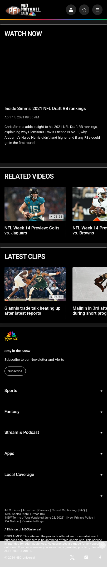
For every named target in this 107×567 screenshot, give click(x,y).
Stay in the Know (17, 351)
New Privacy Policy (80, 517)
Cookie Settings (33, 521)
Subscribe (15, 371)
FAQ (82, 510)
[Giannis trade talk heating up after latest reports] (35, 284)
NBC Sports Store (17, 514)
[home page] (23, 10)
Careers (43, 510)
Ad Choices (12, 510)
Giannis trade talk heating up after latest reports (32, 311)
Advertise (29, 510)
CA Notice (12, 521)
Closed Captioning (64, 510)
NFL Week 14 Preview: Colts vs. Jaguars (32, 230)
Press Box (38, 514)
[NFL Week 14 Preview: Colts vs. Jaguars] (35, 204)
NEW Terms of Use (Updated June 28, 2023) (35, 517)
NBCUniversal (31, 529)
